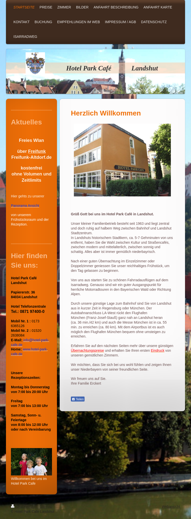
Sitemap (46, 507)
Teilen (78, 399)
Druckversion (24, 507)
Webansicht (171, 507)
